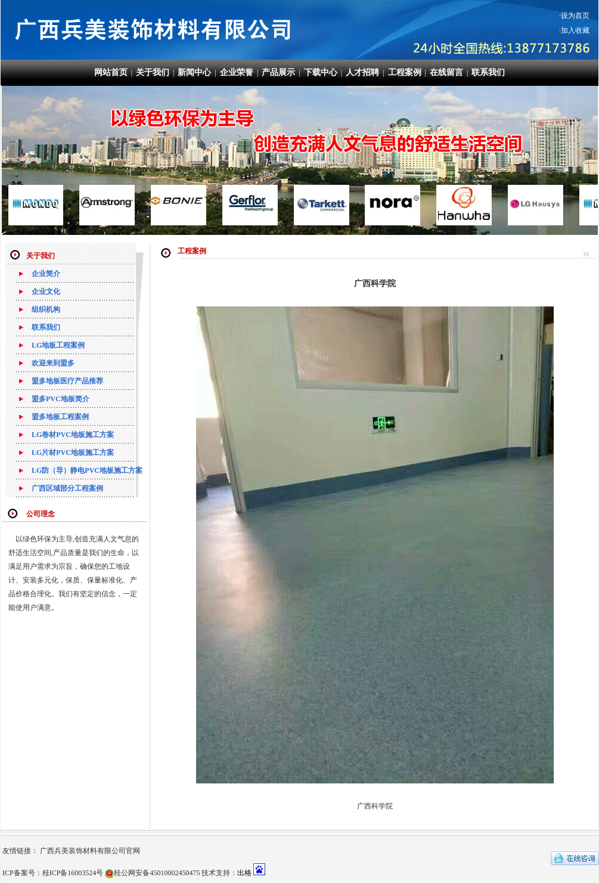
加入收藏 (575, 30)
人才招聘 (362, 72)
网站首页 (111, 72)
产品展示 (278, 72)
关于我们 (152, 72)
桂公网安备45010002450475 (157, 873)
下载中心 (320, 72)
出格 (244, 873)
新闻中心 (194, 72)
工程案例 (404, 72)
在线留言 (446, 72)
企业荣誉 (236, 72)
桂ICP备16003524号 (73, 873)
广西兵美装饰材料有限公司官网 (90, 851)
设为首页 (575, 15)
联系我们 (488, 72)
